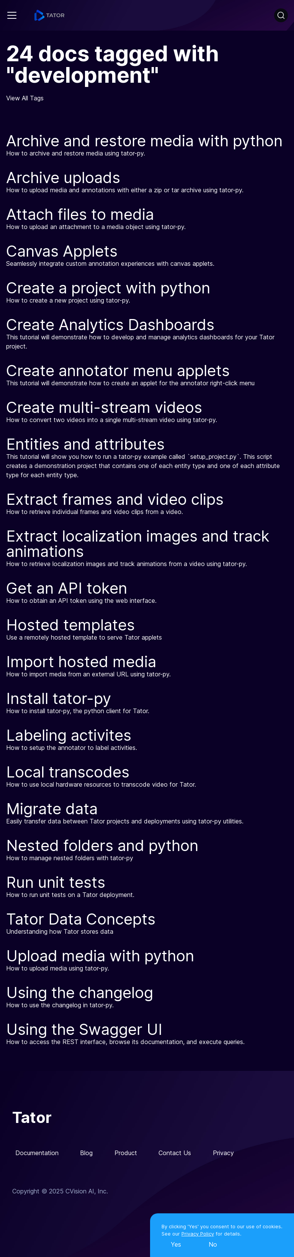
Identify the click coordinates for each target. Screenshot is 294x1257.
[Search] (281, 15)
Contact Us (174, 1153)
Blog (86, 1153)
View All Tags (25, 98)
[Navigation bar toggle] (12, 15)
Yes (176, 1244)
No (213, 1244)
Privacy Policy (197, 1234)
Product (125, 1153)
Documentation (37, 1153)
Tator (32, 1117)
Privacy (223, 1153)
